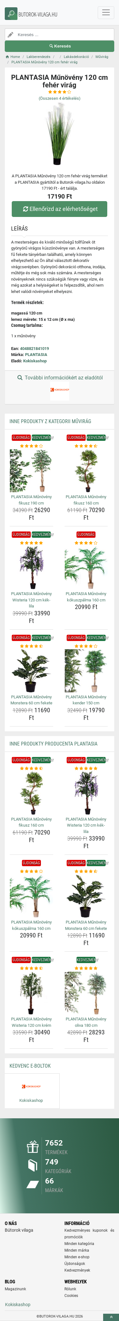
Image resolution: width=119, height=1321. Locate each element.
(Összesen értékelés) (60, 98)
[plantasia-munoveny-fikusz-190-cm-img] (31, 470)
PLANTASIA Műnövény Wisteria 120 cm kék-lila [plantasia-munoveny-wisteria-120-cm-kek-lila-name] (31, 599)
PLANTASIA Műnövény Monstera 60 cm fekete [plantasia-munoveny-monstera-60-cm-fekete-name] (31, 700)
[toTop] (111, 1317)
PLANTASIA (36, 354)
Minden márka (76, 1250)
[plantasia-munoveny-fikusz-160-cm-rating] (86, 446)
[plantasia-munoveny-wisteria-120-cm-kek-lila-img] (31, 567)
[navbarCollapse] (106, 12)
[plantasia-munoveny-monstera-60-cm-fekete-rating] (31, 646)
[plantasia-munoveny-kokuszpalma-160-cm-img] (86, 567)
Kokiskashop (35, 361)
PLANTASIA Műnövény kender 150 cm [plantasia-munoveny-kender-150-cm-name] (86, 700)
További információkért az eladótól (59, 388)
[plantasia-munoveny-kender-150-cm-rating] (86, 646)
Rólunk (70, 1289)
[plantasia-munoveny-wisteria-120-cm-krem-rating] (31, 968)
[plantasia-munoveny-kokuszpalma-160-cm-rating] (86, 543)
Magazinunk (15, 1289)
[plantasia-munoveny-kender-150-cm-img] (86, 670)
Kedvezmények (77, 1270)
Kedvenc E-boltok (30, 1066)
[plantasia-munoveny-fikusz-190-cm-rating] (31, 446)
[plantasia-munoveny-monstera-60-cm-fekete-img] (31, 670)
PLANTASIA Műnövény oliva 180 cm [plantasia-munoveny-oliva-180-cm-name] (86, 1022)
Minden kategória (79, 1244)
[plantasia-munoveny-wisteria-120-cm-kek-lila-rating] (31, 543)
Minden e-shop (76, 1257)
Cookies (71, 1295)
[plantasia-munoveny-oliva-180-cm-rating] (86, 968)
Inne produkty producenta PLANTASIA (53, 744)
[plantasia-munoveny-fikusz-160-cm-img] (86, 470)
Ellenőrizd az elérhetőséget (59, 209)
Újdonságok (74, 1263)
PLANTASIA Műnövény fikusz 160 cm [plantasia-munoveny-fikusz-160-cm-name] (86, 499)
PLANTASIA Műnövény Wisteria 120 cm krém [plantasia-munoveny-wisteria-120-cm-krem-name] (31, 1022)
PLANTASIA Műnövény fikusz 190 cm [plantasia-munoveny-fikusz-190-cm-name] (31, 499)
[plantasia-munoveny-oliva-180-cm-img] (86, 993)
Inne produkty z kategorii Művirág (50, 421)
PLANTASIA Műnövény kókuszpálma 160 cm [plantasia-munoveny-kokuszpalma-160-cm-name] (86, 596)
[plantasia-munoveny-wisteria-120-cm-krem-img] (31, 993)
